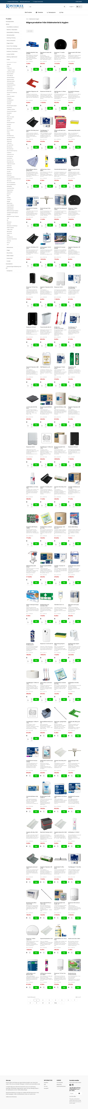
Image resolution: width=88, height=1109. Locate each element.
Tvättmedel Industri (11, 163)
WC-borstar (9, 180)
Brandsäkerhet (9, 263)
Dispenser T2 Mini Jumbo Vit (30, 939)
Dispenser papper (11, 96)
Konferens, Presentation (12, 51)
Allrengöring (9, 146)
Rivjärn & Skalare (10, 227)
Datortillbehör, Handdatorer (12, 27)
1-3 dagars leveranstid (37, 1)
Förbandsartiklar (10, 83)
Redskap (9, 197)
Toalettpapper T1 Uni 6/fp (74, 867)
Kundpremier (9, 270)
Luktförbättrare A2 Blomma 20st (30, 974)
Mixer (8, 195)
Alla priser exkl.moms (24, 1)
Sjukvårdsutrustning (11, 85)
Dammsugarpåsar (10, 176)
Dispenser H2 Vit (58, 287)
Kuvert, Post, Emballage (11, 46)
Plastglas (9, 214)
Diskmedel (9, 165)
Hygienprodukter (10, 79)
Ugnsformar (9, 233)
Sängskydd (9, 113)
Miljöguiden (59, 1084)
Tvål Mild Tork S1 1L (59, 604)
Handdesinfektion (10, 77)
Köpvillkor (46, 1082)
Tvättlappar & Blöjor (11, 109)
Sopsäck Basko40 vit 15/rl (46, 938)
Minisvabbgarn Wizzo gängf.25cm (31, 170)
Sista (55, 1003)
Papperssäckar (10, 190)
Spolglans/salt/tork (11, 137)
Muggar (8, 201)
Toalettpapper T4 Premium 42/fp (72, 327)
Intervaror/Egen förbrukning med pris (13, 267)
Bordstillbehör (10, 237)
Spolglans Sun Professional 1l (30, 644)
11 (49, 1003)
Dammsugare (10, 90)
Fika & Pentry (9, 253)
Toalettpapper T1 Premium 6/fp (72, 287)
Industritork (9, 107)
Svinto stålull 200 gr (73, 526)
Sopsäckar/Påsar (10, 188)
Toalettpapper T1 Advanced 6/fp (44, 131)
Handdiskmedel (10, 135)
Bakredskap (9, 231)
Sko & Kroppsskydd (11, 182)
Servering (9, 240)
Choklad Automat (10, 88)
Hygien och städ (11, 70)
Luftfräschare (10, 86)
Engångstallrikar (10, 208)
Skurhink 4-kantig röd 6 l (46, 832)
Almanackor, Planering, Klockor (13, 48)
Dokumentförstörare (61, 1086)
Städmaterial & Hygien (11, 62)
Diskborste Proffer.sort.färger (59, 327)
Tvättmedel (9, 143)
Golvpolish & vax (10, 154)
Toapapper (9, 98)
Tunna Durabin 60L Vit (45, 327)
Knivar (8, 66)
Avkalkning (9, 173)
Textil (8, 218)
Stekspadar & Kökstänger (12, 225)
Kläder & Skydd (9, 255)
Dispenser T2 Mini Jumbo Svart (72, 209)
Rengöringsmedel (11, 122)
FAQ (45, 1084)
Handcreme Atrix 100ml (74, 938)
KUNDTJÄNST (79, 1)
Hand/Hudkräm (10, 73)
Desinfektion (9, 158)
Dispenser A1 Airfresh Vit (46, 643)
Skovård (8, 120)
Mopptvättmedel (10, 162)
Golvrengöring (10, 156)
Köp (36, 69)
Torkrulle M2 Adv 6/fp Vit (60, 169)
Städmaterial (9, 118)
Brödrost (8, 193)
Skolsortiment (9, 247)
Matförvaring (9, 203)
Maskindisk (9, 139)
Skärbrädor (9, 222)
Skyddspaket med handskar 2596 (44, 605)
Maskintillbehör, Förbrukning (12, 32)
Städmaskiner (10, 169)
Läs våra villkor (72, 1096)
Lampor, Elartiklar (10, 54)
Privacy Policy (72, 1101)
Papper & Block (9, 43)
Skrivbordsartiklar (10, 35)
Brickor (8, 242)
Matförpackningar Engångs (12, 210)
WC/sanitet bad (10, 148)
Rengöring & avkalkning (12, 92)
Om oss (45, 1086)
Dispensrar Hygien (11, 71)
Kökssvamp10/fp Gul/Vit (74, 130)
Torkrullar (9, 103)
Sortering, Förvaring (10, 37)
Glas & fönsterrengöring (12, 150)
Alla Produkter (28, 12)
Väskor (8, 59)
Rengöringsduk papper (12, 105)
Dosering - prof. (10, 160)
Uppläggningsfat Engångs (12, 212)
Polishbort (9, 152)
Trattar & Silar (9, 229)
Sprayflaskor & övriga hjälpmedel (14, 178)
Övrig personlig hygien (11, 111)
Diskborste (9, 175)
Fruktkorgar (9, 68)
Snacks (8, 94)
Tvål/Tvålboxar (10, 75)
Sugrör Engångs (10, 205)
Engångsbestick (10, 207)
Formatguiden (60, 1082)
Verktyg (8, 133)
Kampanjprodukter (10, 21)
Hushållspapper (10, 100)
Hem (27, 19)
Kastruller (9, 223)
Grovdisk (9, 171)
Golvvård (8, 126)
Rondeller (9, 124)
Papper (8, 250)
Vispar (8, 235)
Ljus (8, 244)
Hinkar (8, 131)
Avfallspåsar (9, 186)
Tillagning (9, 199)
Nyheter (7, 24)
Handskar (9, 64)
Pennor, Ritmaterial (10, 40)
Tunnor (8, 115)
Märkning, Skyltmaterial (11, 56)
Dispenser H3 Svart (31, 327)
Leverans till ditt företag (12, 1)
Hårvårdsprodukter (11, 81)
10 (42, 1003)
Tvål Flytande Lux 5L (45, 367)
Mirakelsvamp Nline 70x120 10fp (31, 903)
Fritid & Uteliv (9, 258)
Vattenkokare (9, 192)
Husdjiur (8, 261)
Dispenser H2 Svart (73, 446)
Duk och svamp (10, 130)
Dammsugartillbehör (11, 184)
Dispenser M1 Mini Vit (45, 91)
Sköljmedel (9, 141)
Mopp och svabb (10, 116)
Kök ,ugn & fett (10, 145)
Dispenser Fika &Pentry (12, 238)
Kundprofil (46, 1088)
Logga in (71, 6)
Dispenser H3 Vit (30, 446)
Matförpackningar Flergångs (13, 216)
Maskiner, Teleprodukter (11, 29)
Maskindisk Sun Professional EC (72, 974)
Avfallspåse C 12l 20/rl (73, 832)
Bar (7, 220)
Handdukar (9, 101)
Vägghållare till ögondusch (72, 367)
